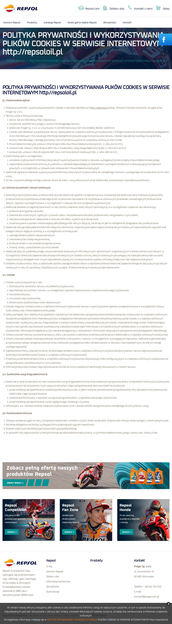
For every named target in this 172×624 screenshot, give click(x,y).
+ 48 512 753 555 (152, 586)
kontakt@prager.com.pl (146, 596)
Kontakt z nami (143, 8)
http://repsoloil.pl (99, 108)
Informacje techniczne (58, 581)
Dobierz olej (117, 8)
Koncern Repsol (11, 22)
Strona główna (16, 61)
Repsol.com (92, 8)
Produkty (32, 22)
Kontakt (127, 22)
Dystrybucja (52, 591)
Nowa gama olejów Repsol (82, 22)
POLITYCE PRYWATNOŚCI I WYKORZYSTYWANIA (72, 619)
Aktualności (109, 22)
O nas (49, 566)
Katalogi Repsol (52, 22)
